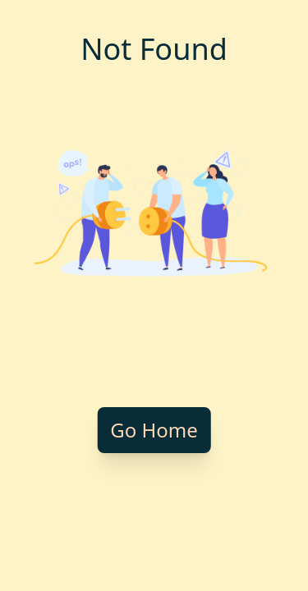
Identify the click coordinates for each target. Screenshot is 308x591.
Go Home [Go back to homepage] (154, 429)
